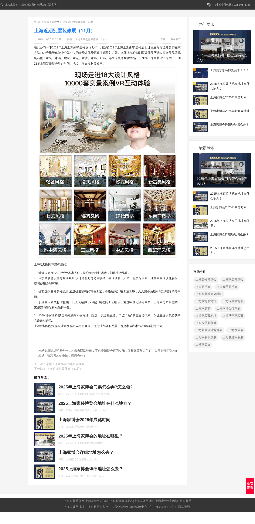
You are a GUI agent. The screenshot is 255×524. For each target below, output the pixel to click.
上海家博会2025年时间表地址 (229, 111)
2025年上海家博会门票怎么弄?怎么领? (222, 57)
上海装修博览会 (206, 279)
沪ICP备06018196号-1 (162, 506)
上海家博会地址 (206, 301)
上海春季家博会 (227, 286)
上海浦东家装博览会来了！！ (229, 70)
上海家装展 (235, 330)
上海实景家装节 (206, 322)
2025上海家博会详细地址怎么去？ (229, 250)
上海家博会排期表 (228, 308)
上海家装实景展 (206, 337)
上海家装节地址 (206, 315)
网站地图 (184, 506)
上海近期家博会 (232, 301)
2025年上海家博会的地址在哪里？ (229, 223)
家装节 (56, 21)
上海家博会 (203, 286)
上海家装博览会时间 (209, 294)
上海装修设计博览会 (209, 330)
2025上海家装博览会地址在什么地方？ (229, 86)
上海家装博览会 (232, 279)
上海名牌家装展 (232, 337)
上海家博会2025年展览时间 (228, 97)
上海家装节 (9, 4)
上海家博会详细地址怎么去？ (229, 124)
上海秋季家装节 (232, 315)
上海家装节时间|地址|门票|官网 (39, 4)
